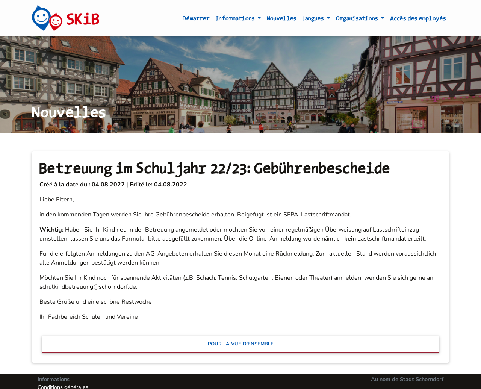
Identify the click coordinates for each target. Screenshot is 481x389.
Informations (236, 19)
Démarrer (196, 19)
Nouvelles (281, 19)
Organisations (358, 19)
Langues (314, 19)
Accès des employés (418, 19)
